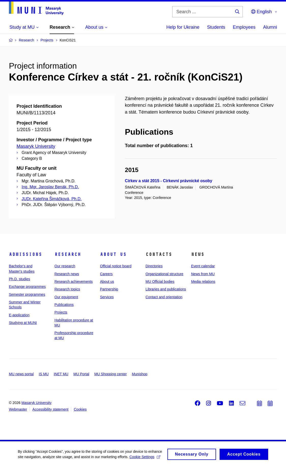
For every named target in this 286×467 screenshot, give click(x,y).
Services (107, 297)
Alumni (270, 27)
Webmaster (18, 409)
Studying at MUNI (23, 323)
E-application (19, 315)
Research (67, 254)
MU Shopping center (110, 374)
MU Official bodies (160, 281)
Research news (66, 274)
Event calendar (203, 266)
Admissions (25, 254)
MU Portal (81, 374)
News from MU (203, 274)
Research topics (67, 289)
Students (216, 27)
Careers (106, 274)
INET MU (61, 374)
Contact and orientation (164, 297)
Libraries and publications (166, 289)
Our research (64, 266)
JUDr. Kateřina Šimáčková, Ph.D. (52, 199)
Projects (60, 312)
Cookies (80, 409)
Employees (244, 27)
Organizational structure (164, 274)
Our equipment (66, 297)
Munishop (139, 374)
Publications (64, 305)
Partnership (109, 289)
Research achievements (73, 281)
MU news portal (21, 374)
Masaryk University (36, 146)
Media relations (203, 281)
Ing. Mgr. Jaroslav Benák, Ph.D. (50, 187)
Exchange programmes (27, 287)
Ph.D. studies (19, 279)
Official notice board (115, 266)
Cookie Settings (145, 458)
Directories (154, 266)
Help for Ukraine (182, 27)
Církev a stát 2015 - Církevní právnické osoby (168, 181)
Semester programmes (27, 294)
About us (113, 254)
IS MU (44, 374)
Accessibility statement (50, 409)
